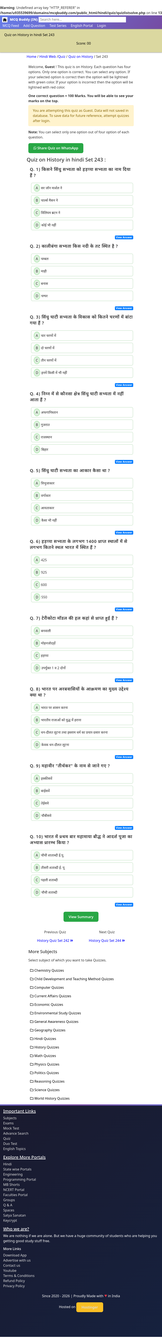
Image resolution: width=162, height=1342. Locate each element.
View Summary (81, 917)
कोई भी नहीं (45, 225)
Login (101, 25)
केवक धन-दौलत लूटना (51, 744)
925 (40, 572)
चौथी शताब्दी (45, 892)
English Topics (14, 1148)
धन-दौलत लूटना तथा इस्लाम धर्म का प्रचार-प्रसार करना (71, 732)
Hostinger (89, 1307)
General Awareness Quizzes (54, 1021)
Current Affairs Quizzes (50, 996)
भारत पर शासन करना (51, 707)
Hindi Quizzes (43, 1038)
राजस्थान (43, 437)
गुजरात (42, 424)
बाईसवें (42, 790)
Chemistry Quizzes (47, 970)
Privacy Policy (14, 1286)
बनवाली (42, 630)
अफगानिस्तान (46, 412)
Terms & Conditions (19, 1275)
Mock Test (11, 1128)
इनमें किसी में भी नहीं (50, 372)
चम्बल (41, 258)
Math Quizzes (43, 1055)
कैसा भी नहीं (45, 520)
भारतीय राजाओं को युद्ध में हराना (57, 720)
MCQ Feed (11, 25)
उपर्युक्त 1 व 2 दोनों (50, 667)
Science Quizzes (45, 1090)
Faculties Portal (15, 1194)
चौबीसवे (42, 815)
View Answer (124, 237)
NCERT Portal (13, 1189)
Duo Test (10, 1143)
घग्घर (41, 295)
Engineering (13, 1174)
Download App (15, 1255)
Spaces (8, 1210)
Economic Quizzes (46, 1004)
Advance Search (16, 1133)
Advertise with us (17, 1260)
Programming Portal (19, 1179)
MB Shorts (11, 1184)
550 (40, 597)
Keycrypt (10, 1220)
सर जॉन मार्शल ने (48, 187)
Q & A (7, 1205)
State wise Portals (17, 1169)
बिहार (41, 449)
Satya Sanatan (14, 1215)
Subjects (10, 1118)
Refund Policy (14, 1280)
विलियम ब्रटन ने (47, 212)
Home (31, 56)
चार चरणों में (45, 335)
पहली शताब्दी (46, 880)
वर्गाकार (42, 495)
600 (40, 584)
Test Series (58, 25)
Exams (8, 1123)
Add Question (34, 25)
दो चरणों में (44, 347)
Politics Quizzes (44, 1072)
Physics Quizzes (44, 1064)
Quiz (61, 56)
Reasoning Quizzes (47, 1081)
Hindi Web (47, 56)
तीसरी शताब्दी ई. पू (49, 867)
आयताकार (44, 507)
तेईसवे (41, 803)
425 (40, 560)
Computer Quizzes (47, 987)
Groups (9, 1200)
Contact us (11, 1265)
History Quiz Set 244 (107, 940)
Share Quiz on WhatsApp (55, 148)
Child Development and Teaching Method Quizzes (72, 979)
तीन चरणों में (45, 360)
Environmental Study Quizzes (55, 1013)
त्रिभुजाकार (44, 483)
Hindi (7, 1164)
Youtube (9, 1270)
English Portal (82, 25)
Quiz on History (80, 56)
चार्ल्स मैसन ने (46, 200)
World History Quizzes (49, 1098)
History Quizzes (44, 1047)
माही (40, 271)
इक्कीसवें (43, 778)
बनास (41, 283)
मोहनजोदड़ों (45, 643)
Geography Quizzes (47, 1030)
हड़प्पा (41, 655)
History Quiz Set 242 (55, 940)
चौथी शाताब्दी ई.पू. (49, 855)
